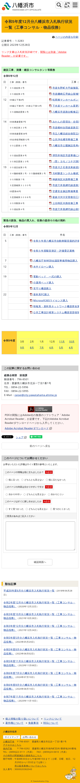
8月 (32, 347)
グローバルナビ (75, 5)
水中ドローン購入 (43, 266)
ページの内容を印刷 (65, 37)
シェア (21, 437)
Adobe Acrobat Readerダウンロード (28, 428)
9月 (22, 347)
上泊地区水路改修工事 (65, 203)
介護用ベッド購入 (43, 282)
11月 (62, 341)
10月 (72, 341)
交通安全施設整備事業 (65, 191)
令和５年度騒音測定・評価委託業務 (54, 250)
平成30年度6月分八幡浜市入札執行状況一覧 (29, 590)
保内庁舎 (7, 748)
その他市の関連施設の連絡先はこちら (22, 755)
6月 (51, 347)
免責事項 (33, 723)
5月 (61, 347)
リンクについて (53, 718)
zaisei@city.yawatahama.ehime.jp (35, 395)
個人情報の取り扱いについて (22, 718)
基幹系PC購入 (41, 294)
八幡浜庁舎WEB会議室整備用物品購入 (55, 260)
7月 (42, 347)
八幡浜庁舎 (8, 741)
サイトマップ (11, 737)
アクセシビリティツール (67, 5)
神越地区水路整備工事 (65, 179)
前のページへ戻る (40, 446)
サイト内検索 (59, 5)
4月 (71, 347)
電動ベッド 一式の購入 (47, 276)
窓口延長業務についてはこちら (30, 765)
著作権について (14, 723)
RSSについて (50, 723)
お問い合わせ (29, 737)
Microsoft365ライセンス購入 (50, 300)
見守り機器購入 (42, 288)
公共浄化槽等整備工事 (65, 139)
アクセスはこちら (12, 744)
